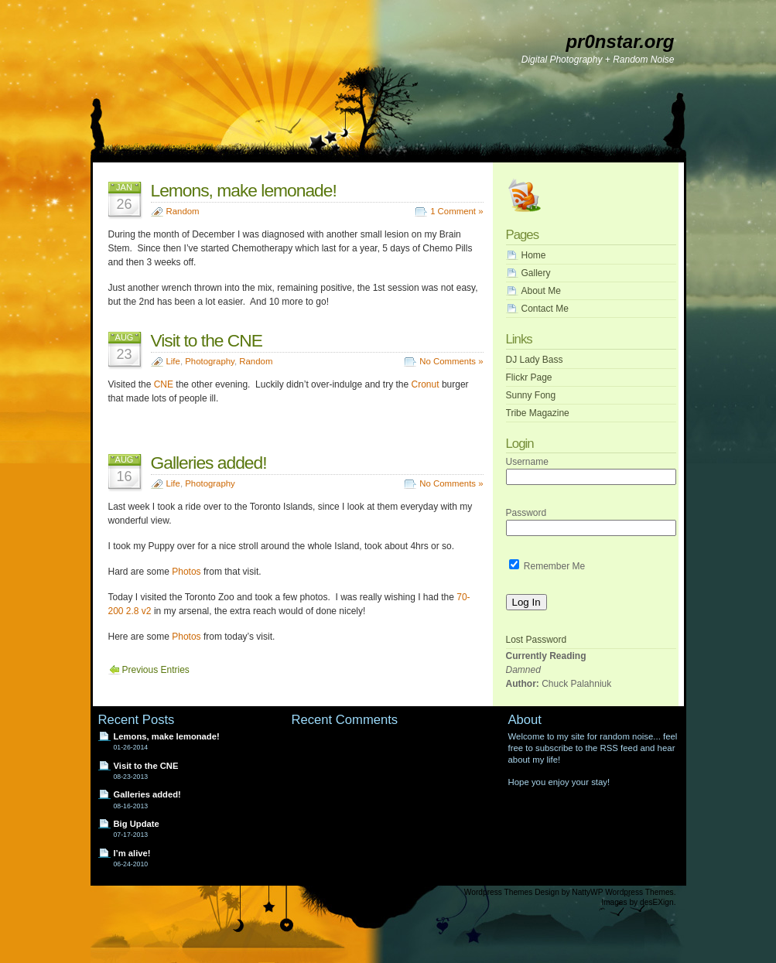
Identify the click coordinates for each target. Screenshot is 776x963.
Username (527, 461)
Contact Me (545, 308)
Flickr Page (529, 377)
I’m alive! (132, 853)
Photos (186, 571)
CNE (163, 384)
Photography (209, 361)
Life (173, 361)
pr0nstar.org (620, 41)
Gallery (536, 273)
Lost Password (536, 639)
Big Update (136, 823)
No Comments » (451, 361)
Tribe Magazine (537, 413)
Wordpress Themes (498, 892)
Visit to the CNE (207, 340)
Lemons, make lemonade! (244, 190)
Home (533, 255)
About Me (541, 290)
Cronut (425, 384)
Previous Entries (156, 669)
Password (526, 512)
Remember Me (547, 566)
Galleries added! (209, 462)
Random (183, 211)
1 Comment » (456, 211)
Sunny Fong (531, 395)
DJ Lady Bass (534, 359)
